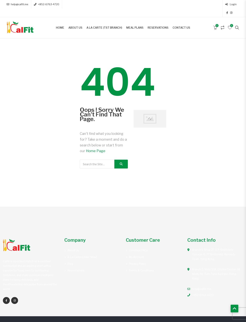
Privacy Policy (137, 255)
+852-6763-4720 (46, 4)
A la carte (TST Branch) (104, 19)
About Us (75, 19)
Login (219, 4)
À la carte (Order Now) (82, 248)
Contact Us (181, 19)
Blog (70, 255)
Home (60, 19)
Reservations (158, 19)
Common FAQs (138, 241)
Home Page (95, 142)
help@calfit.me (17, 4)
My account (136, 248)
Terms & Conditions (141, 262)
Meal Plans (134, 19)
